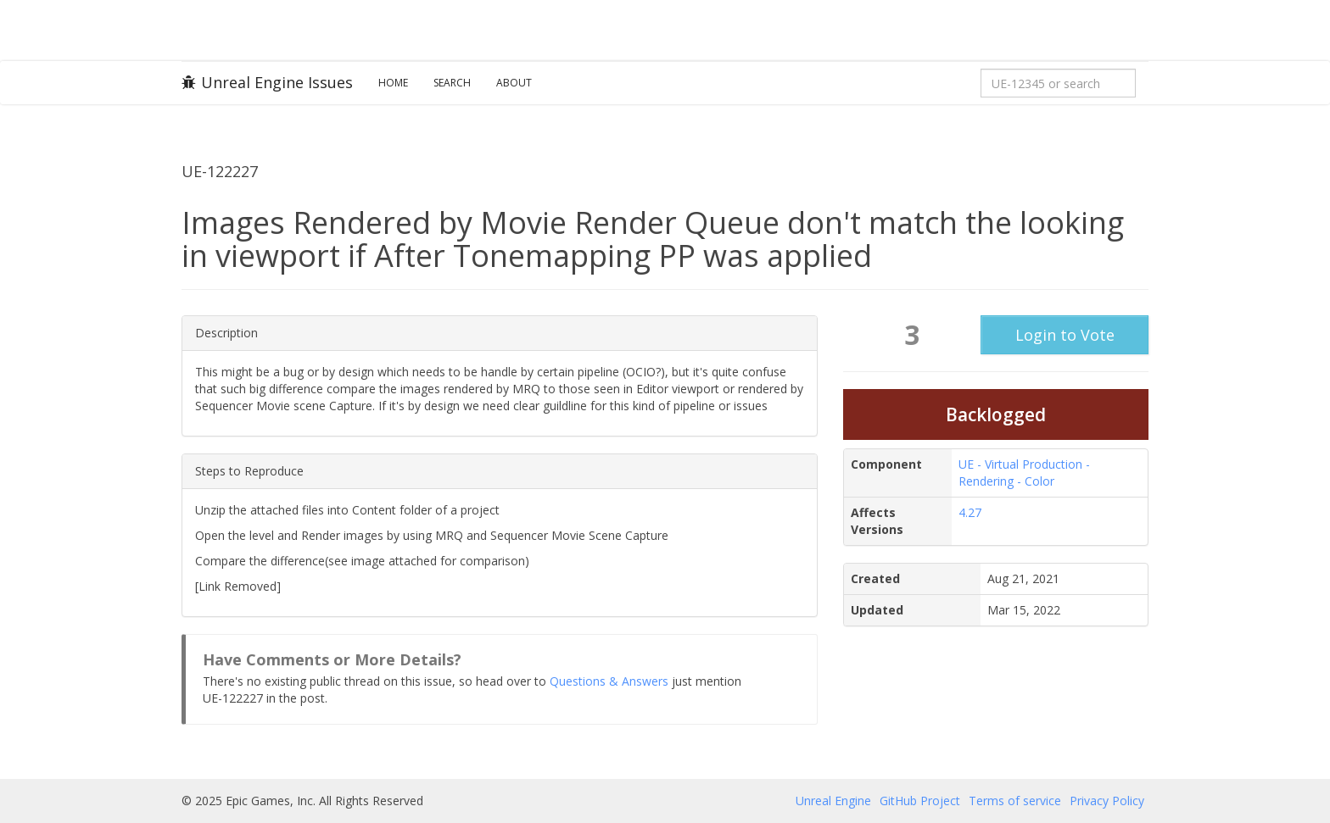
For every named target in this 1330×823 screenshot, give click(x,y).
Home (393, 82)
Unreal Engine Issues (267, 82)
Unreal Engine (833, 800)
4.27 (969, 512)
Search (452, 82)
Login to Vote (1065, 335)
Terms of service (1015, 800)
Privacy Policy (1107, 800)
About (514, 82)
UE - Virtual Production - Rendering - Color (1024, 472)
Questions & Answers (609, 681)
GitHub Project (920, 800)
